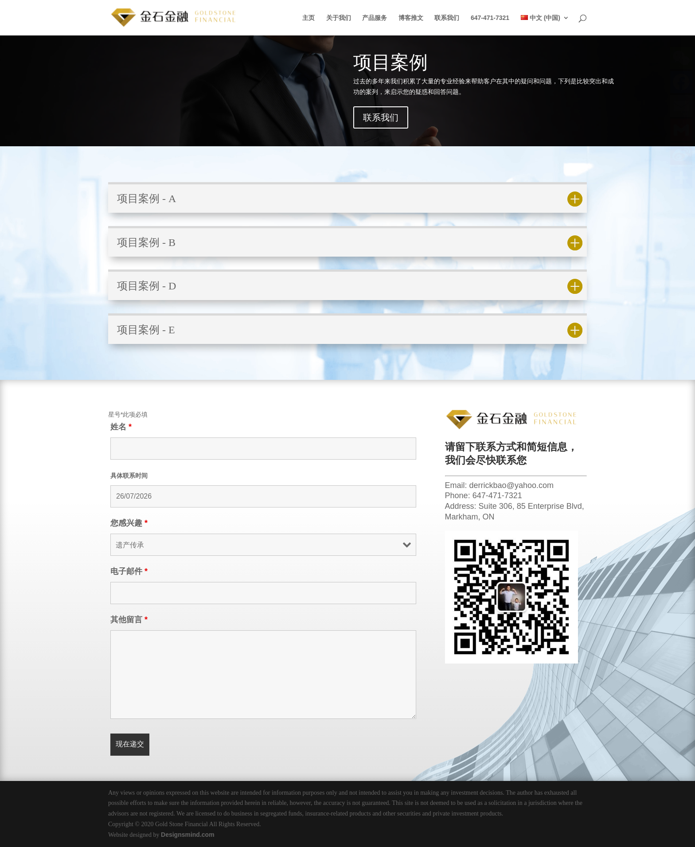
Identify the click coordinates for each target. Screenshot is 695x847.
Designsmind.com (188, 834)
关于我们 (338, 18)
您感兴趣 (129, 523)
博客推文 (410, 18)
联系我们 (446, 18)
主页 (308, 18)
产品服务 (374, 18)
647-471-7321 (490, 18)
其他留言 (129, 619)
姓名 (121, 426)
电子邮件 (129, 571)
